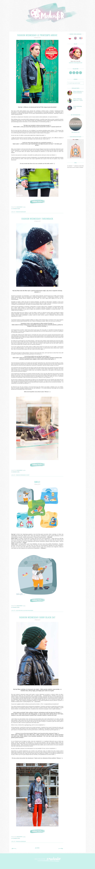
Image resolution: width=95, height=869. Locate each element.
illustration (19, 610)
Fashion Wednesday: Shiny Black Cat (37, 617)
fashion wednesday (21, 211)
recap (27, 475)
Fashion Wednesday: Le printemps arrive (37, 35)
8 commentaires (15, 607)
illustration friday (28, 610)
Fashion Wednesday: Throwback (37, 218)
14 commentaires (15, 838)
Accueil (37, 848)
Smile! (37, 481)
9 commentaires (15, 472)
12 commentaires (15, 208)
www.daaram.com (75, 132)
